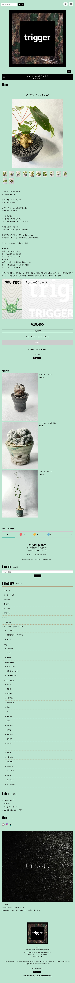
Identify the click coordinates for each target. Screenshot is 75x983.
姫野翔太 (10, 775)
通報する (37, 354)
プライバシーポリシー (11, 807)
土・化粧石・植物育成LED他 (13, 627)
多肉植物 (7, 599)
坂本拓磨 (10, 734)
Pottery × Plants (9, 681)
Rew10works (11, 780)
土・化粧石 (10, 630)
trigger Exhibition (12, 675)
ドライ (9, 639)
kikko (8, 721)
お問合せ (7, 803)
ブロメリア (7, 622)
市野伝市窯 (10, 703)
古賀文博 (10, 725)
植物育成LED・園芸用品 (15, 635)
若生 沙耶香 (11, 784)
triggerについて (9, 800)
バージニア (10, 771)
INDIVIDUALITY (12, 666)
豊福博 (9, 752)
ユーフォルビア (9, 595)
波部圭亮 (10, 766)
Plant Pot (10, 648)
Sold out (38, 342)
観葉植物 (7, 613)
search (21, 4)
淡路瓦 (9, 689)
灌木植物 (7, 608)
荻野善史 (10, 716)
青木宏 (9, 684)
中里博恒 (10, 762)
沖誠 (8, 707)
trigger (6, 645)
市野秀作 (10, 698)
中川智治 (10, 757)
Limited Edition (9, 663)
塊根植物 (7, 604)
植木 (5, 618)
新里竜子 (10, 739)
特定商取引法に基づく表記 (13, 810)
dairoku (9, 743)
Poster (9, 653)
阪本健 (9, 730)
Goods (9, 657)
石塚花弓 (10, 693)
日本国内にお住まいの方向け (37, 349)
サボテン (7, 590)
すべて (9, 534)
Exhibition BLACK (13, 671)
